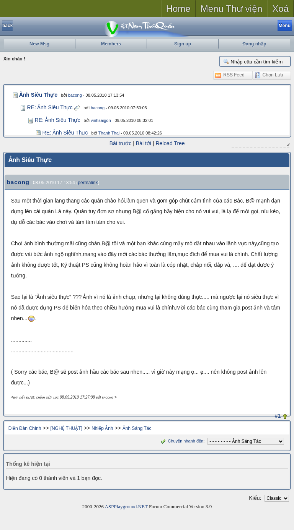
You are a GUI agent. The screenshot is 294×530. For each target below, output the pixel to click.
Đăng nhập (254, 44)
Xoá (280, 8)
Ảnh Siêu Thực (36, 95)
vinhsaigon (101, 120)
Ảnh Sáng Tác (137, 428)
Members (111, 44)
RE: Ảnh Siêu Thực (50, 107)
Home (178, 8)
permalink (88, 182)
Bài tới (143, 143)
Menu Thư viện (232, 8)
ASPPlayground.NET (126, 506)
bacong (72, 95)
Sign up (182, 44)
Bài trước (120, 143)
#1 (278, 415)
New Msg (39, 44)
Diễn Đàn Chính (24, 428)
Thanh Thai (108, 133)
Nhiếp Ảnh (102, 428)
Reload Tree (170, 143)
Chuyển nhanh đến (181, 440)
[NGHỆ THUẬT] (66, 428)
